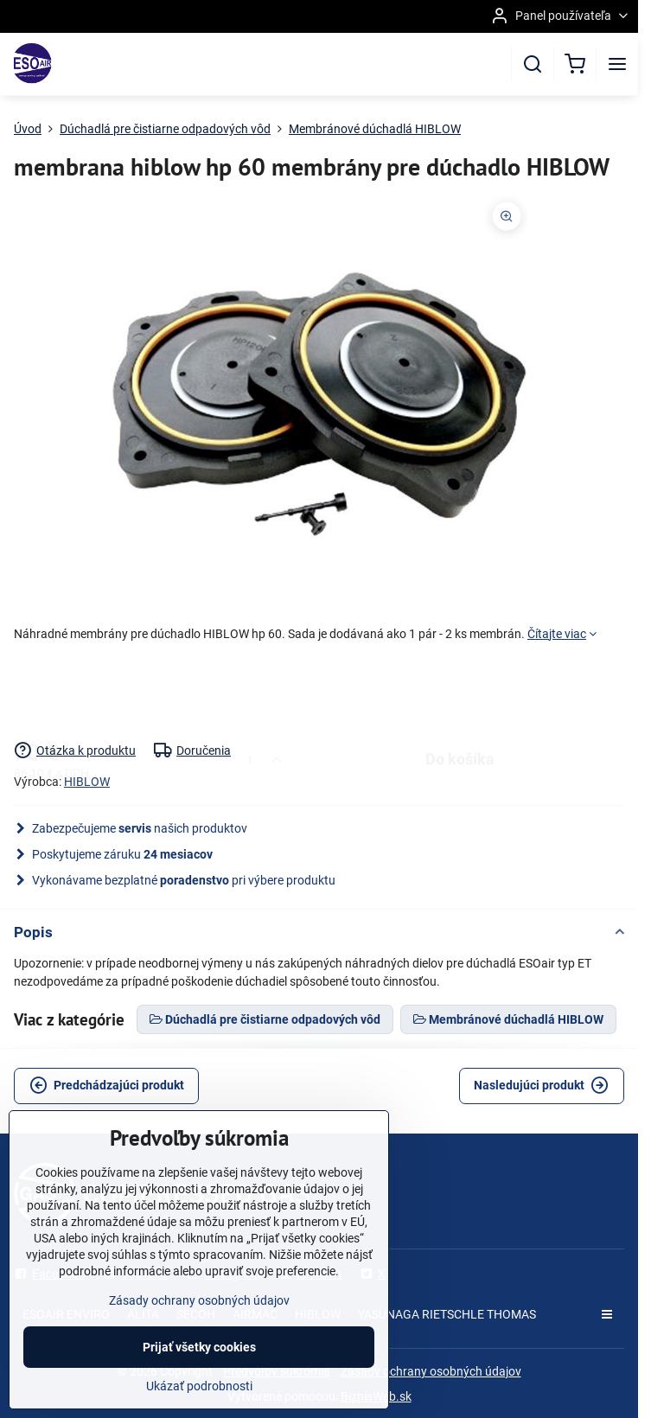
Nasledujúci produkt (541, 1085)
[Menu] (617, 64)
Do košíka (460, 691)
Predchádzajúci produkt (106, 1085)
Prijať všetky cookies (199, 1370)
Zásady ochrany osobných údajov (431, 1371)
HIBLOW (87, 782)
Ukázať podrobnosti (199, 1409)
